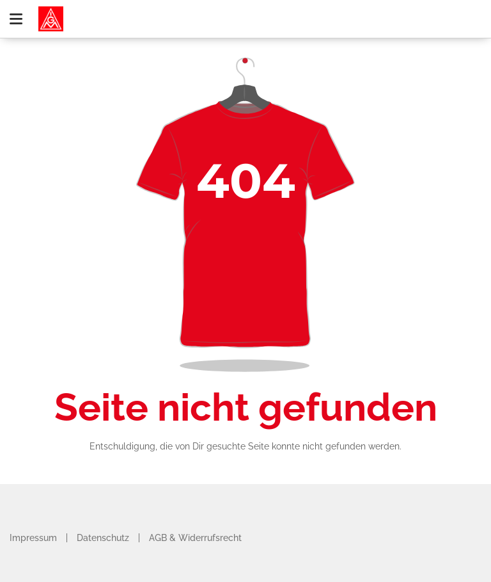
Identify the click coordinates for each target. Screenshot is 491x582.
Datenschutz (103, 537)
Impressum (33, 537)
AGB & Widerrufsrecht (195, 537)
